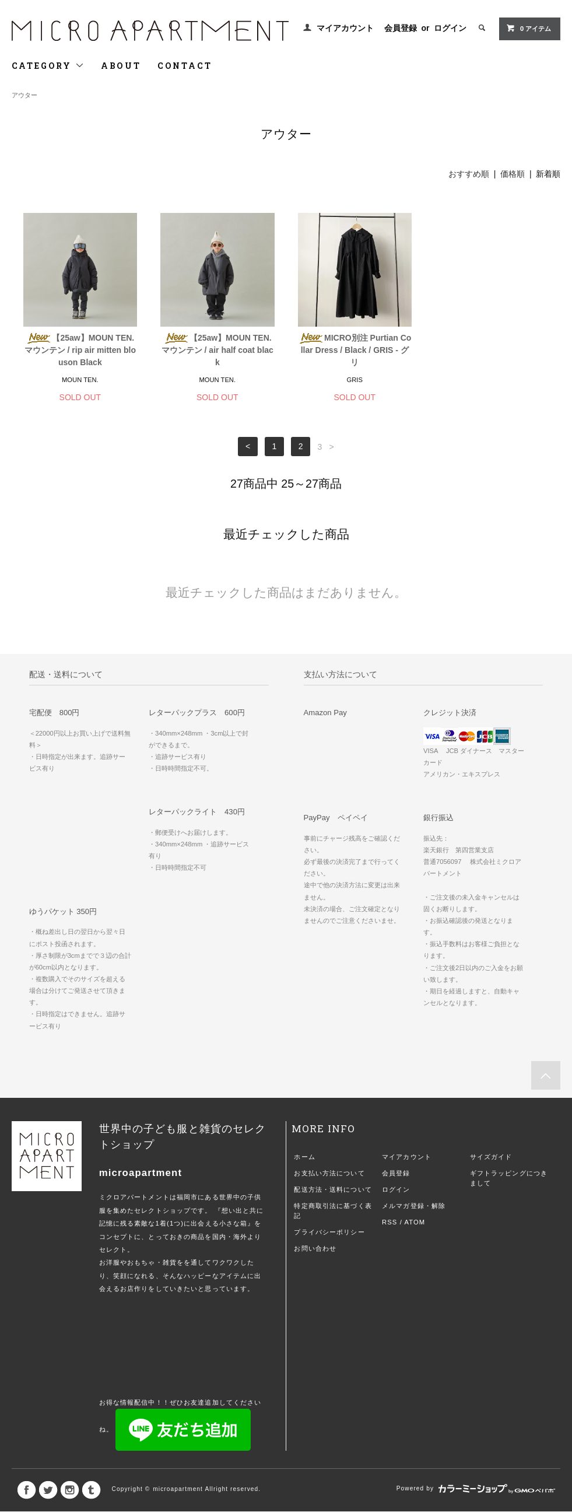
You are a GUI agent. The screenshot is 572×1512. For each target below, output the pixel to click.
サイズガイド (491, 1156)
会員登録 (400, 28)
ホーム (304, 1156)
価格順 (512, 173)
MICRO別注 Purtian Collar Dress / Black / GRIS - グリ (354, 350)
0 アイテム (528, 28)
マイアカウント (345, 28)
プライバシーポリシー (329, 1232)
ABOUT (121, 65)
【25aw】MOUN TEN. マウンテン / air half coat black (217, 350)
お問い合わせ (315, 1248)
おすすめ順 (468, 173)
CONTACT (184, 65)
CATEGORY (48, 65)
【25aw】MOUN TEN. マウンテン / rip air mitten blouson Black (80, 350)
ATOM (415, 1222)
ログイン (450, 28)
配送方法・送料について (332, 1189)
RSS (389, 1222)
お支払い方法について (329, 1173)
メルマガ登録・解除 (413, 1205)
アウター (24, 95)
